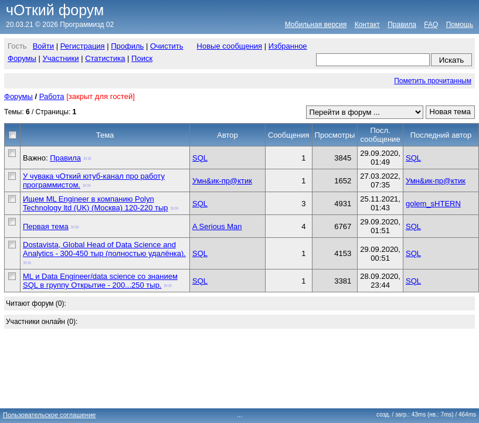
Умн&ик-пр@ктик (222, 180)
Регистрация (82, 46)
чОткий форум (55, 10)
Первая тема (46, 226)
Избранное (288, 46)
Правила (402, 25)
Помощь (459, 25)
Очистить (167, 46)
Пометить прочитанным (432, 81)
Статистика (105, 58)
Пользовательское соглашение (49, 414)
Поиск (141, 58)
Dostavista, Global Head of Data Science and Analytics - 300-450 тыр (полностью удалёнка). (104, 249)
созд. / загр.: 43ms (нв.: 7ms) (426, 414)
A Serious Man (217, 226)
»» (87, 157)
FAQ (431, 25)
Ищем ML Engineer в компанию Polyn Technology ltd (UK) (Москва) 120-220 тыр (95, 203)
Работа (51, 96)
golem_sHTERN (433, 203)
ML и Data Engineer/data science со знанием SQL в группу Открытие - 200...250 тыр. (100, 280)
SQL (200, 157)
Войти (43, 46)
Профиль (127, 46)
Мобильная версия (316, 25)
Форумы (22, 58)
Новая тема (450, 111)
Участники (60, 58)
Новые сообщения (230, 46)
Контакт (367, 25)
